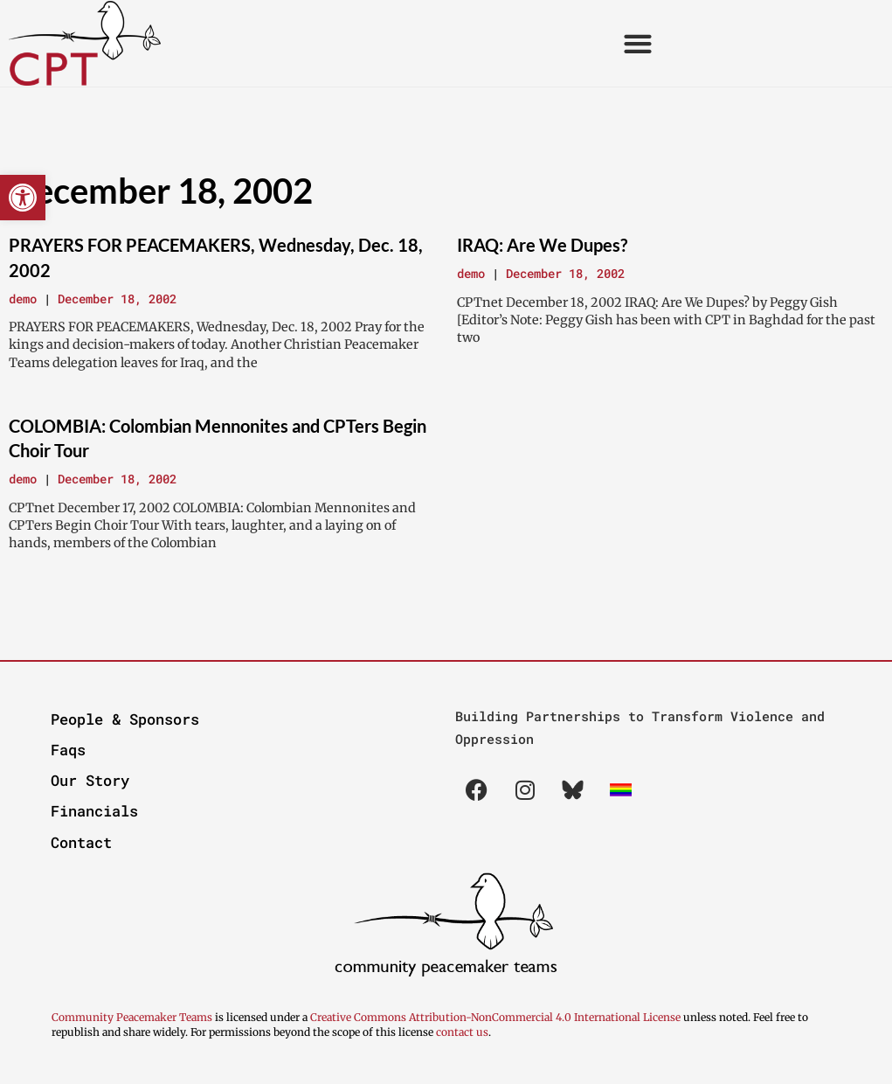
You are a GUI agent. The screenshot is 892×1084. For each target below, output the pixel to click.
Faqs (68, 750)
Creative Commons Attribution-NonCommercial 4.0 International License (495, 1017)
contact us (462, 1032)
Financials (94, 811)
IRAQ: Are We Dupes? (542, 244)
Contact (81, 842)
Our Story (90, 780)
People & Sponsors (125, 719)
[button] (22, 197)
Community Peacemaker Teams (133, 1017)
